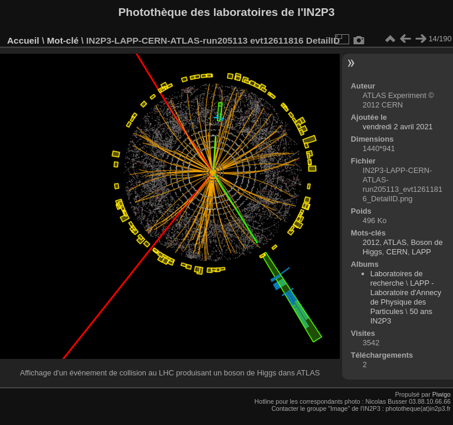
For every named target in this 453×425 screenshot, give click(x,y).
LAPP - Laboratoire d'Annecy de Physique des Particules (406, 297)
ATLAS (395, 242)
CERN (397, 251)
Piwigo (441, 394)
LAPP (421, 251)
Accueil (23, 40)
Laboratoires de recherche (396, 278)
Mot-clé (62, 40)
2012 (371, 242)
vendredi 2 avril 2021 (398, 126)
